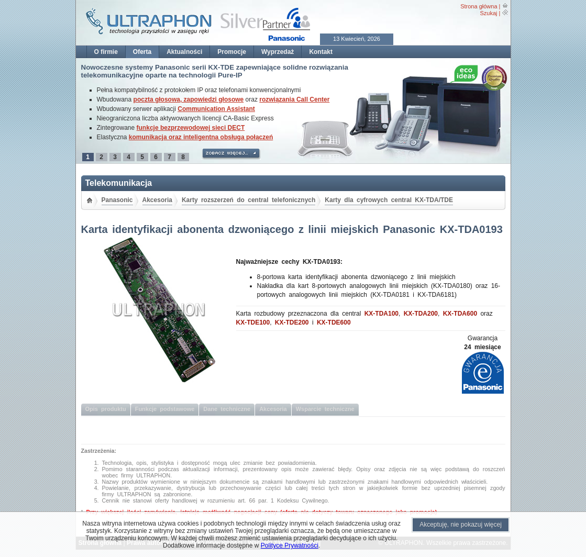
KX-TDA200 (421, 313)
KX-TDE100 (253, 322)
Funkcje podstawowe (165, 409)
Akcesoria (157, 200)
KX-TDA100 (381, 313)
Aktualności (184, 51)
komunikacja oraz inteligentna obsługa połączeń (201, 137)
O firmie (106, 51)
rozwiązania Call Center (294, 99)
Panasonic (117, 200)
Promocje (231, 51)
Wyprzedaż (277, 51)
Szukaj (488, 13)
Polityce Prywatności (289, 545)
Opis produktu (105, 409)
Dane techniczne (226, 409)
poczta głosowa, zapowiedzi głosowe (189, 99)
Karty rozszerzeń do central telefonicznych (248, 200)
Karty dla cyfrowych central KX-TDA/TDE (389, 200)
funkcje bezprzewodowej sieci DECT (191, 127)
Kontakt (321, 51)
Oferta (142, 51)
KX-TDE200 (292, 322)
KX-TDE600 (334, 322)
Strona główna (478, 6)
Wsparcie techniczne (325, 409)
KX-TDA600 (460, 313)
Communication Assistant (216, 109)
